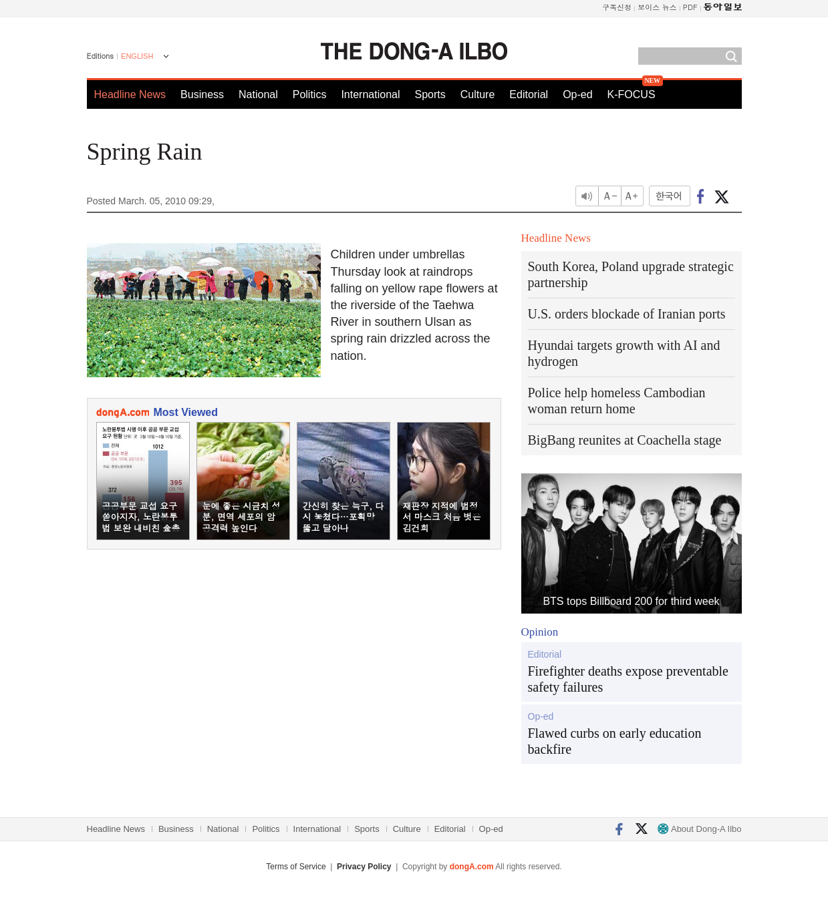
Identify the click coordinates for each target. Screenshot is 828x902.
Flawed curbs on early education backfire (615, 741)
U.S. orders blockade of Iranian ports (627, 313)
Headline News (130, 94)
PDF (690, 7)
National (258, 94)
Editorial (528, 94)
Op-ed (577, 94)
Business (202, 94)
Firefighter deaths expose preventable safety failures (628, 679)
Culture (477, 94)
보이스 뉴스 (657, 7)
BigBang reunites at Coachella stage (625, 440)
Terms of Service (295, 866)
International (370, 94)
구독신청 (617, 7)
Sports (429, 94)
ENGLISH (137, 56)
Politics (310, 94)
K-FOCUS (631, 94)
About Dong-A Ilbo (699, 829)
